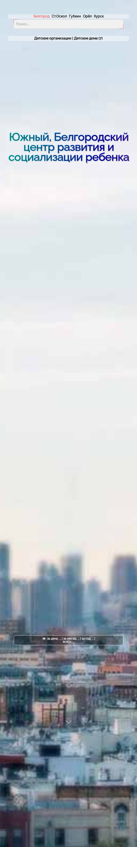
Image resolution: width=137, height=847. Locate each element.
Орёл (87, 16)
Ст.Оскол (59, 16)
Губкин (75, 16)
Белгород (41, 16)
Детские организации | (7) (68, 38)
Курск (99, 16)
